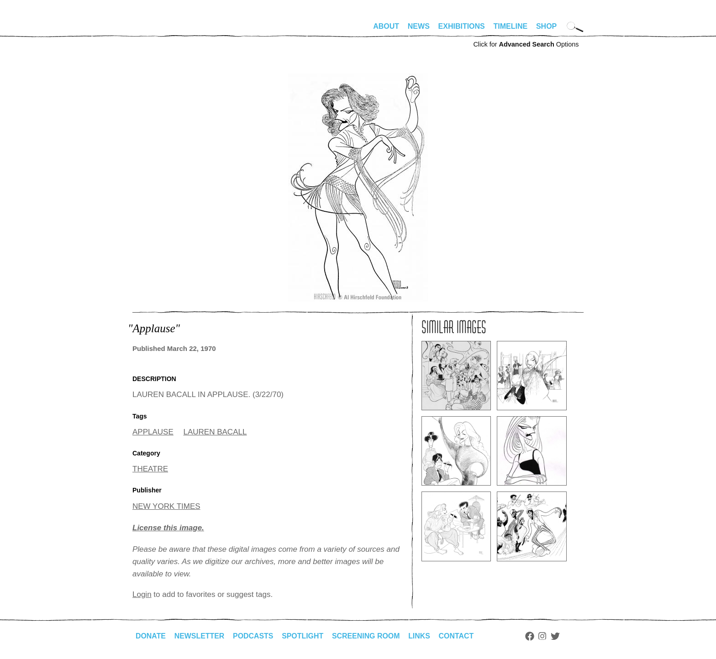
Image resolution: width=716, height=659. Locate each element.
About (386, 26)
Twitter (557, 636)
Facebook (531, 636)
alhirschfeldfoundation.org (159, 30)
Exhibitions (461, 26)
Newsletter (199, 636)
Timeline (511, 26)
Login (142, 594)
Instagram (544, 636)
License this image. (168, 527)
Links (421, 636)
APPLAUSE (153, 432)
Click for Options (526, 44)
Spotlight (304, 636)
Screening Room (367, 636)
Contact (457, 636)
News (419, 26)
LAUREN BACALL (215, 432)
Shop (546, 26)
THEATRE (150, 469)
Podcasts (253, 636)
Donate (151, 636)
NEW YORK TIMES (166, 506)
